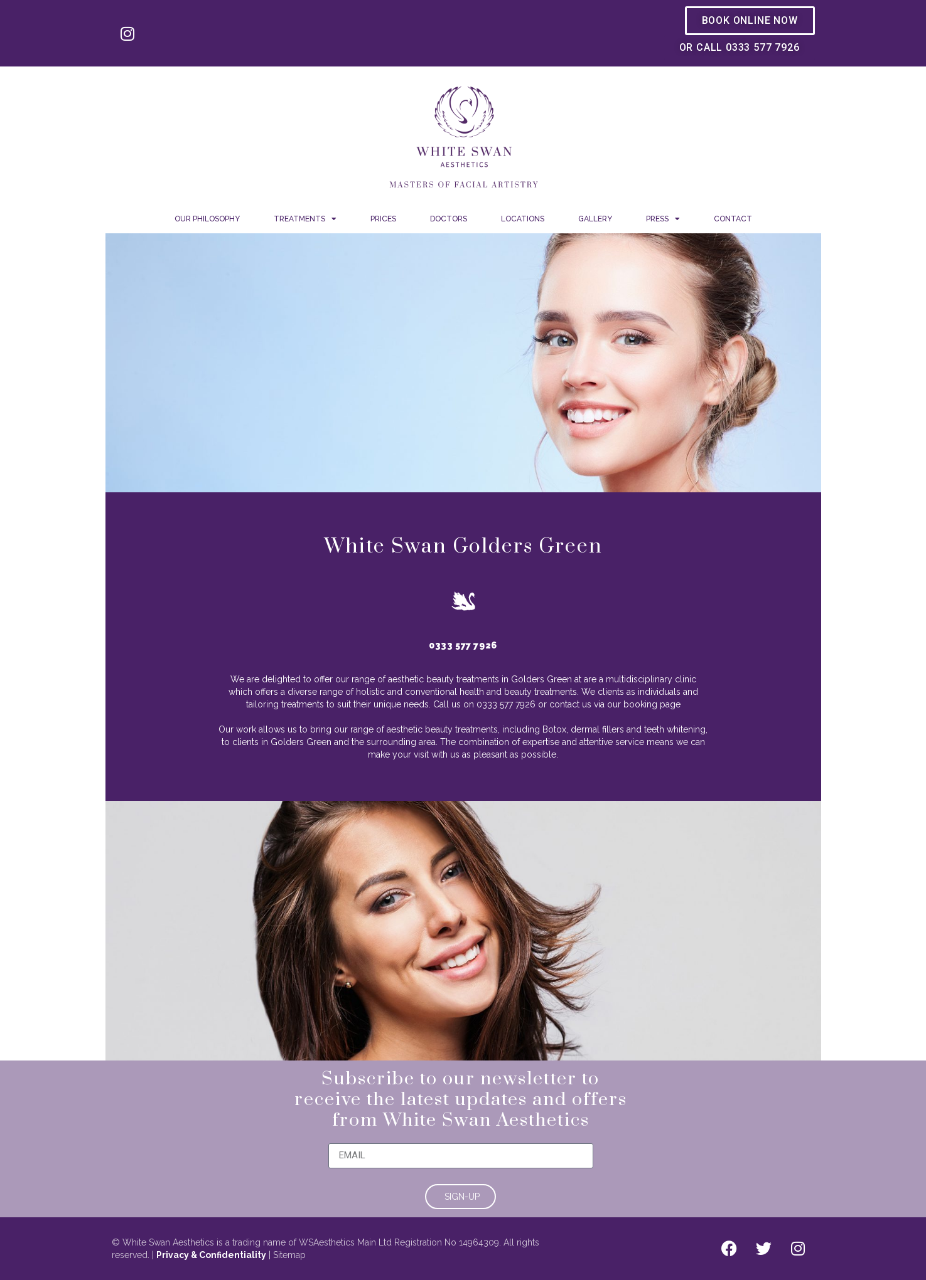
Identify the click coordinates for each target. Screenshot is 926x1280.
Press (663, 219)
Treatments (305, 219)
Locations (522, 218)
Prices (383, 218)
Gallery (595, 218)
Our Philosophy (207, 218)
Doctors (448, 218)
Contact (733, 218)
